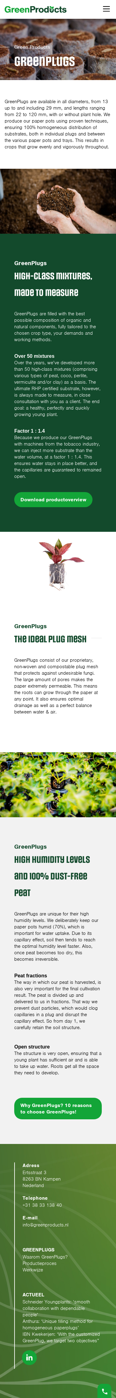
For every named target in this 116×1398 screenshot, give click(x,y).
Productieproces (40, 1263)
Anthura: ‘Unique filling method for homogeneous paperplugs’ (58, 1324)
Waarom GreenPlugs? (45, 1257)
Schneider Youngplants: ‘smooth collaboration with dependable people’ (56, 1308)
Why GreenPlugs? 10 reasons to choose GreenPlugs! (56, 1108)
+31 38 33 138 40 (42, 1205)
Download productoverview (53, 499)
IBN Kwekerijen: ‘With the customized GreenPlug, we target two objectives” (61, 1337)
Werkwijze (33, 1270)
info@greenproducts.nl (45, 1225)
